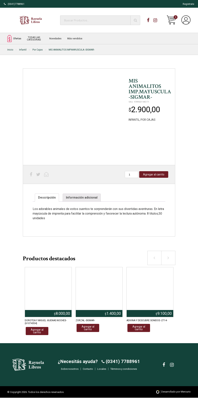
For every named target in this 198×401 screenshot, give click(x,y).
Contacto (88, 370)
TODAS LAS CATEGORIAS (34, 38)
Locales (101, 370)
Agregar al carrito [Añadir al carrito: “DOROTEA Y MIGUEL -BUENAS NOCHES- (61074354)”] (37, 331)
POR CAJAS (148, 119)
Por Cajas (37, 49)
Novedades (55, 38)
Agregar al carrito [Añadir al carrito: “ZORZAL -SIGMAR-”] (88, 328)
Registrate (188, 4)
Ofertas (14, 38)
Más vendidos (74, 38)
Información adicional (81, 197)
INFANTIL (134, 119)
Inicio (10, 49)
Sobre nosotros (70, 370)
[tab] (47, 198)
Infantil (22, 49)
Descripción (47, 197)
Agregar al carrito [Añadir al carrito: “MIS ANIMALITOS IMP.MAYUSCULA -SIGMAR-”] (153, 174)
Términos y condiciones (123, 370)
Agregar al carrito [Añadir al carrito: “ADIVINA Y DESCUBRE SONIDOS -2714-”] (138, 328)
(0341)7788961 (14, 4)
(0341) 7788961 (122, 363)
